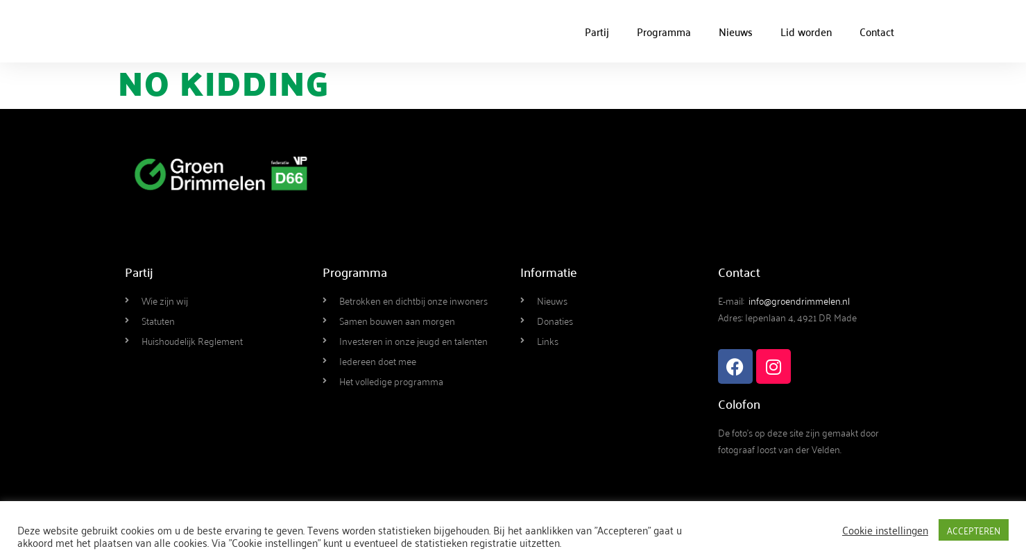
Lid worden (806, 31)
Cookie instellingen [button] (885, 529)
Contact (877, 31)
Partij (597, 31)
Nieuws (736, 31)
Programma (664, 31)
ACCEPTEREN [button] (973, 530)
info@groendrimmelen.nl (799, 300)
